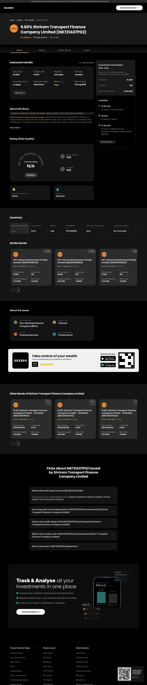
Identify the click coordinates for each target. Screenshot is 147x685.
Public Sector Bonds (18, 675)
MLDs (12, 666)
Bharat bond (80, 679)
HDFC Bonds (48, 670)
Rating (42, 50)
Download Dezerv (129, 8)
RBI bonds (80, 675)
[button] (24, 647)
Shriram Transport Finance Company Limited (27, 117)
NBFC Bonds (15, 661)
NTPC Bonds (48, 684)
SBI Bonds (47, 661)
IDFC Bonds (47, 666)
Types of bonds (82, 666)
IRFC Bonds (47, 675)
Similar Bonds (64, 50)
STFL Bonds (29, 20)
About (19, 50)
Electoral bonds (82, 661)
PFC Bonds (47, 679)
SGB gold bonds (82, 657)
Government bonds (83, 670)
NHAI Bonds (48, 652)
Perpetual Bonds (16, 652)
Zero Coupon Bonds (18, 657)
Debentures (80, 652)
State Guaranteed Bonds (19, 679)
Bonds (19, 20)
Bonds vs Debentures (84, 684)
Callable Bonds (16, 684)
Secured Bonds (16, 670)
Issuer (87, 50)
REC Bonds (47, 657)
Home (12, 20)
